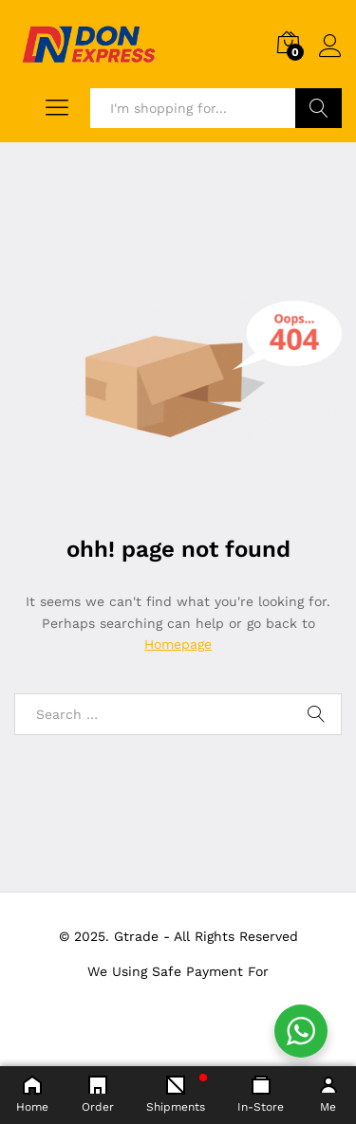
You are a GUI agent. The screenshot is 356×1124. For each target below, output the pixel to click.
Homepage (178, 644)
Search (318, 108)
